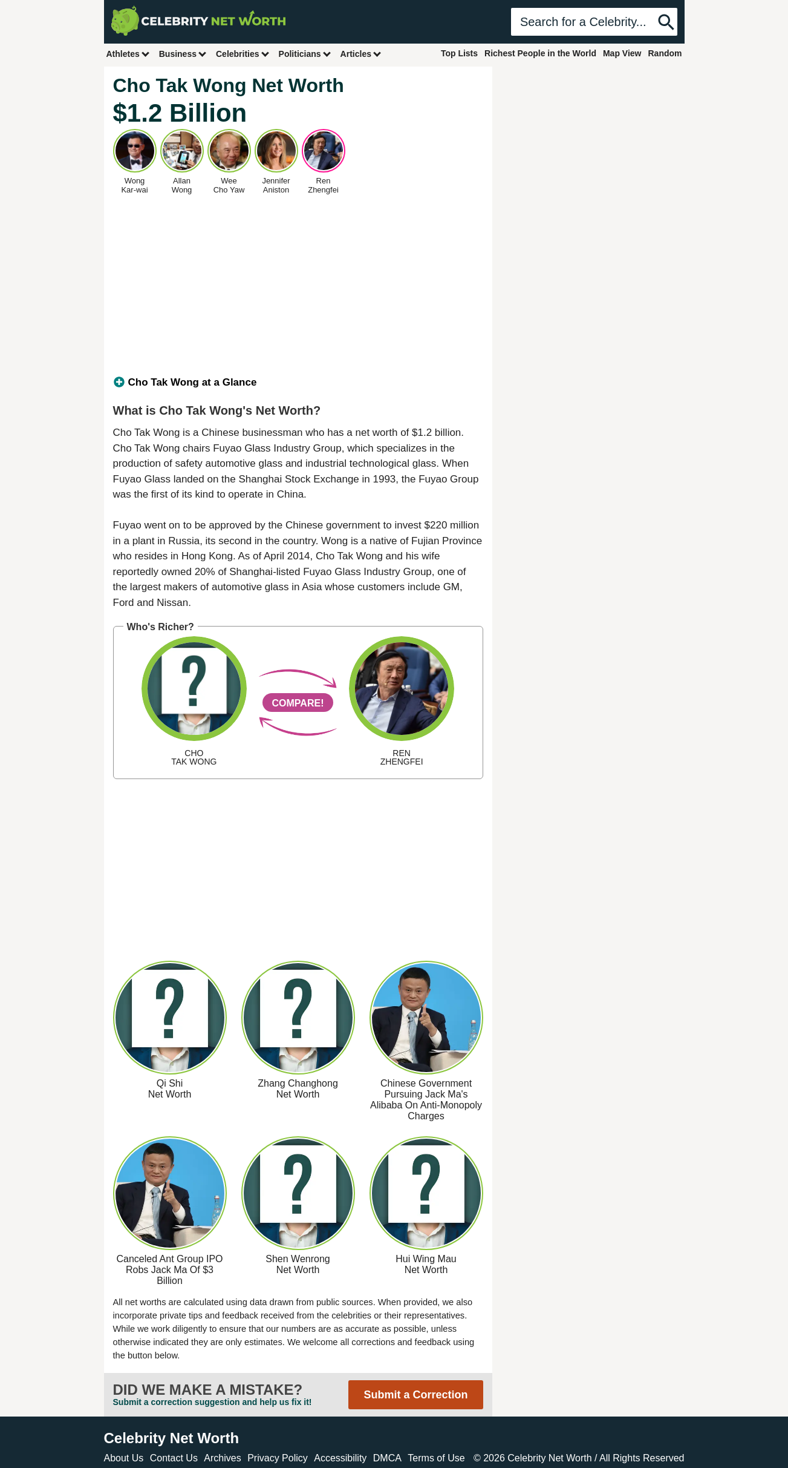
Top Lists (459, 53)
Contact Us (174, 1458)
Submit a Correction (415, 1395)
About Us (124, 1458)
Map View (622, 53)
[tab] (298, 382)
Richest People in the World (540, 53)
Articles (361, 53)
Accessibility (340, 1458)
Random (665, 53)
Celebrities (243, 53)
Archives (222, 1458)
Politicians (305, 53)
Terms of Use (436, 1458)
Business (183, 53)
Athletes (128, 53)
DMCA (387, 1458)
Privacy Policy (277, 1458)
